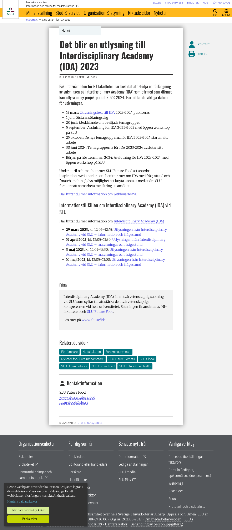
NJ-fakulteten (91, 352)
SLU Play (124, 480)
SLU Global (147, 359)
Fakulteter (26, 456)
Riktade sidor (139, 12)
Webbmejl (175, 483)
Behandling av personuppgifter (155, 524)
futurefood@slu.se (73, 402)
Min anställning (39, 12)
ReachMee (175, 491)
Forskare (75, 472)
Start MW (31, 19)
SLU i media (127, 472)
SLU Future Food (100, 311)
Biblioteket (26, 464)
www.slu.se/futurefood (77, 397)
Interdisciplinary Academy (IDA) (139, 221)
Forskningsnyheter (118, 352)
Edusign (174, 498)
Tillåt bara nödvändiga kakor (28, 510)
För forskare (69, 352)
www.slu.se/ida (93, 320)
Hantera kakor (116, 524)
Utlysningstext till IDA (97, 112)
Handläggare (78, 480)
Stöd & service (67, 12)
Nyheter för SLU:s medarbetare (82, 359)
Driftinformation (129, 456)
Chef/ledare (77, 456)
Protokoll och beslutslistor (187, 506)
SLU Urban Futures (74, 366)
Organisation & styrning (104, 12)
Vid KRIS (95, 524)
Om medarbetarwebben (163, 519)
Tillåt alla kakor (28, 519)
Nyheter (160, 12)
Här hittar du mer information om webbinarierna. (98, 194)
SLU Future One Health (135, 366)
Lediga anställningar (133, 464)
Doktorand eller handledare (88, 464)
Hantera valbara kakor (22, 501)
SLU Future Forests (122, 359)
